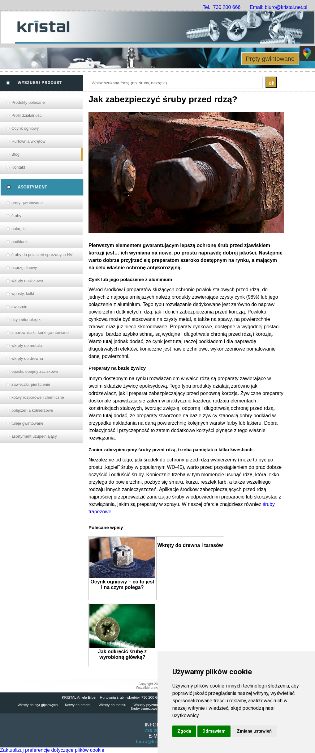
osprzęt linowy (24, 267)
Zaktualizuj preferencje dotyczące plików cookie (52, 750)
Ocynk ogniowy (25, 128)
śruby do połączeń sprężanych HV (41, 254)
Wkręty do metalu (112, 705)
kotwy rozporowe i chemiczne (37, 397)
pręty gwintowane (27, 202)
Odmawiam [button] (214, 731)
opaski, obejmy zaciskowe (34, 371)
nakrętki (18, 228)
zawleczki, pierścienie (30, 384)
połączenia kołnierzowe (32, 410)
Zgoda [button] (184, 731)
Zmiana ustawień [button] (254, 731)
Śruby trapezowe (144, 708)
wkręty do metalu (26, 345)
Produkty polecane (28, 102)
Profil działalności (26, 115)
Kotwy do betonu (78, 705)
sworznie (19, 306)
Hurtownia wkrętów (28, 141)
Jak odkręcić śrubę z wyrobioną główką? (122, 654)
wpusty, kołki (22, 293)
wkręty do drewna (27, 358)
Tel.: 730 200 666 (222, 7)
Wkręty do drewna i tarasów (190, 545)
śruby (16, 215)
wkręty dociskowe (27, 280)
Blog (15, 154)
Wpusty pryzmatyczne (150, 705)
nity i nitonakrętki (26, 319)
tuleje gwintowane (27, 423)
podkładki (19, 241)
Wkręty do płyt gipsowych (38, 705)
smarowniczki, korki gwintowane (40, 332)
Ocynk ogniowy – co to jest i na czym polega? (122, 584)
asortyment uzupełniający (34, 436)
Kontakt (18, 167)
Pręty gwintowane (270, 58)
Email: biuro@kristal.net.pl (278, 7)
